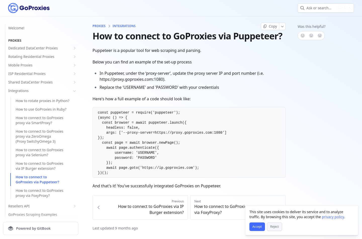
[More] (282, 26)
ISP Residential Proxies (42, 73)
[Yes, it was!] (302, 35)
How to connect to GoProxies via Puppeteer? (37, 179)
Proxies (99, 26)
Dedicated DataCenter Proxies (42, 48)
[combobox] (320, 8)
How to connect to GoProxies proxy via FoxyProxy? (39, 193)
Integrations (42, 90)
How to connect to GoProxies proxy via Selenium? (39, 152)
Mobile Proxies (42, 65)
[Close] (352, 211)
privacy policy (333, 216)
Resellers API (42, 206)
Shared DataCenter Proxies (42, 82)
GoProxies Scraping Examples (32, 214)
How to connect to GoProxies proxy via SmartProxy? (39, 120)
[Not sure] (311, 35)
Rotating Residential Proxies (42, 56)
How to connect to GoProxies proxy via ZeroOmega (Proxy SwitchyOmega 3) (39, 136)
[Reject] (274, 226)
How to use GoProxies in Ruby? (41, 109)
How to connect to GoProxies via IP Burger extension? (39, 166)
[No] (320, 35)
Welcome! (16, 28)
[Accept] (257, 226)
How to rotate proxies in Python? (42, 100)
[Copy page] (270, 26)
